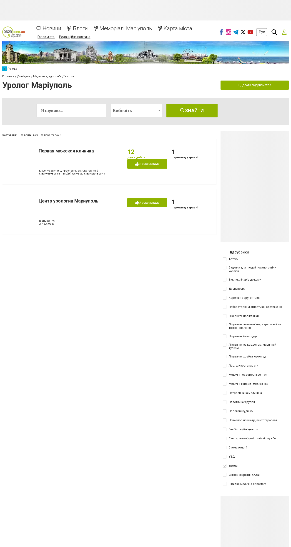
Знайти (192, 110)
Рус (262, 32)
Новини (52, 28)
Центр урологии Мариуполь (68, 201)
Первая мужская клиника (66, 151)
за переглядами (51, 135)
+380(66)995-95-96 (71, 173)
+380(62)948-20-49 (94, 173)
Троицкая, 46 (47, 220)
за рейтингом (29, 135)
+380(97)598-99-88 (49, 173)
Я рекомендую (147, 164)
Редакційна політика (74, 37)
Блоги (80, 28)
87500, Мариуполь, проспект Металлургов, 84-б (68, 170)
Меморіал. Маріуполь (126, 28)
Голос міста (46, 37)
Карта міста (178, 28)
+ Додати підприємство (254, 85)
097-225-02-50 (46, 223)
